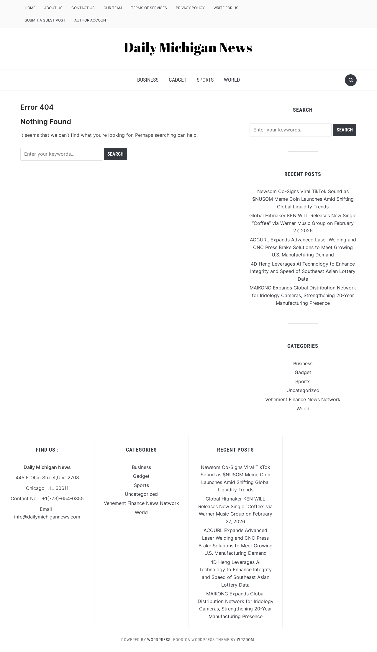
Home (30, 8)
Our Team (113, 8)
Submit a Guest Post (45, 20)
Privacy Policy (190, 8)
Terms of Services (149, 8)
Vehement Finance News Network (302, 399)
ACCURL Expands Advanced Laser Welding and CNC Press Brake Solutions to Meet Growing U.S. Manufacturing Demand (303, 247)
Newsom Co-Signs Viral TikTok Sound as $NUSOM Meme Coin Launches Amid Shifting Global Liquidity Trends (303, 198)
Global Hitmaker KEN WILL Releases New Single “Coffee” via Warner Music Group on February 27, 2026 (302, 223)
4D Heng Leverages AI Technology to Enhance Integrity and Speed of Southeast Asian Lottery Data (302, 271)
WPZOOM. (246, 639)
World (232, 80)
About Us (53, 8)
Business (147, 80)
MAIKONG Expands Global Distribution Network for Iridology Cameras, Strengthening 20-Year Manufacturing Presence (303, 295)
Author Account (91, 20)
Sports (205, 80)
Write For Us (226, 8)
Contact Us (83, 8)
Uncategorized (302, 390)
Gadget (177, 80)
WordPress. (159, 639)
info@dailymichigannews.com (47, 517)
